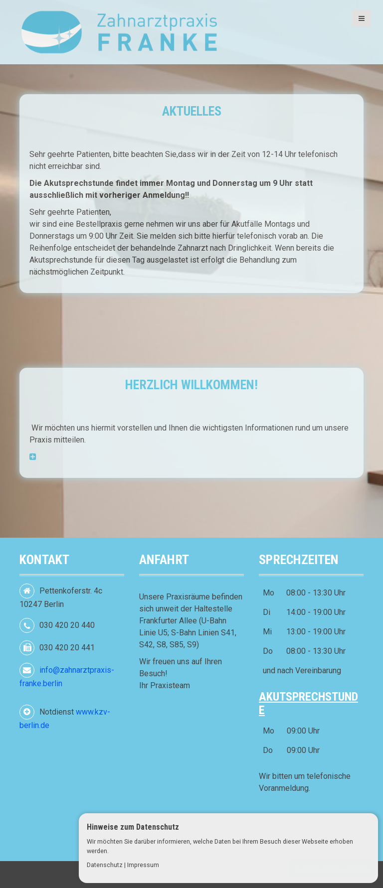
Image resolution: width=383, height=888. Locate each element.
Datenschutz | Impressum (123, 865)
